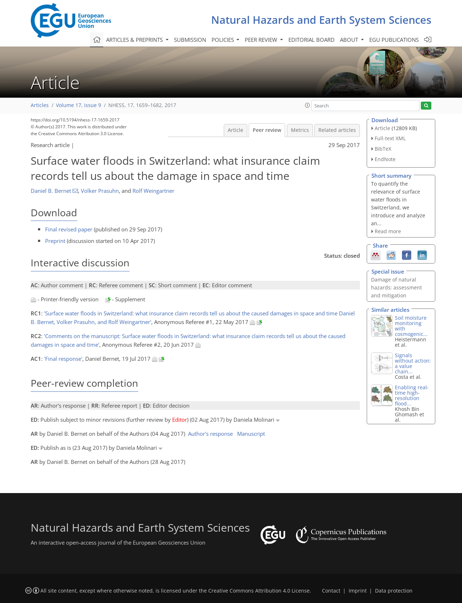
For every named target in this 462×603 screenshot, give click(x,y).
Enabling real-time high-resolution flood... (412, 395)
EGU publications (394, 39)
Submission (190, 39)
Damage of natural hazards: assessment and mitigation (396, 287)
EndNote (385, 159)
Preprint (55, 240)
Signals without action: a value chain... (413, 363)
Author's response (210, 433)
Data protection (394, 591)
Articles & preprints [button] (135, 39)
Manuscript (251, 433)
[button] (307, 105)
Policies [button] (223, 39)
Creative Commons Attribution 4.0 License (259, 591)
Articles (40, 105)
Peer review (267, 130)
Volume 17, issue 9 (78, 105)
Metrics (300, 130)
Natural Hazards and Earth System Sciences (321, 20)
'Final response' (63, 358)
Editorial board (311, 39)
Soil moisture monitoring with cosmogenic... (411, 325)
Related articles (337, 130)
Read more (388, 231)
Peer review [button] (262, 39)
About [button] (349, 39)
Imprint (358, 591)
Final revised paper (68, 229)
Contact (331, 591)
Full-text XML (390, 138)
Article (235, 130)
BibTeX (383, 148)
